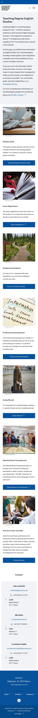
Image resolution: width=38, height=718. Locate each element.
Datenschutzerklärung (23, 711)
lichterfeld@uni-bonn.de (19, 590)
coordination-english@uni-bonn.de (19, 648)
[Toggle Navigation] (33, 8)
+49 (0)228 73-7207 (20, 595)
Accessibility (19, 713)
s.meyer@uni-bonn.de (19, 619)
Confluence (30, 694)
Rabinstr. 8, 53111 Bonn (19, 681)
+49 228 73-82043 (20, 624)
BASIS (7, 694)
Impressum (11, 711)
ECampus (19, 694)
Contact (19, 678)
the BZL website (18, 95)
